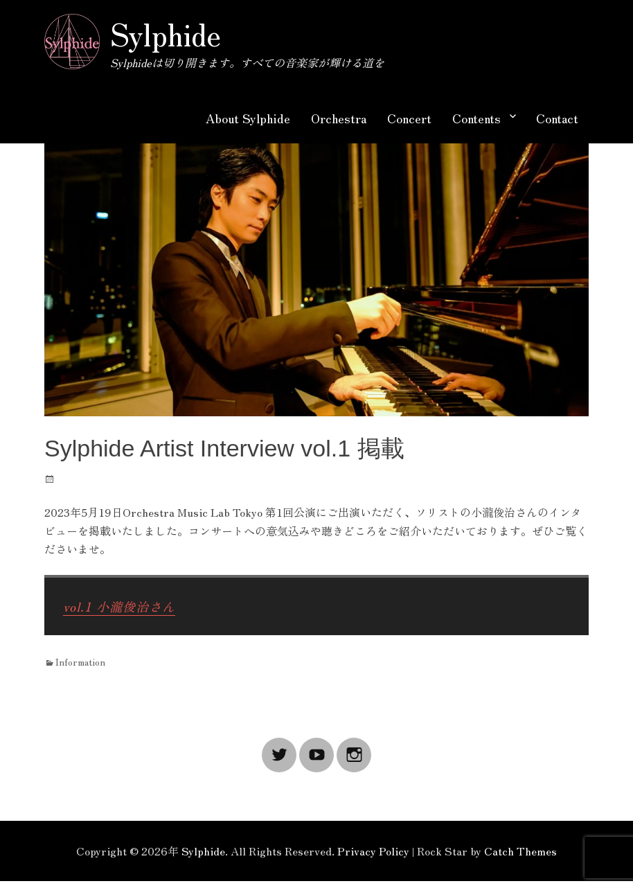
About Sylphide (248, 118)
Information (80, 661)
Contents (476, 118)
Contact (557, 118)
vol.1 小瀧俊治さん (119, 606)
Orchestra (338, 118)
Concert (409, 118)
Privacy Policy (373, 850)
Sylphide (165, 33)
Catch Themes (520, 850)
